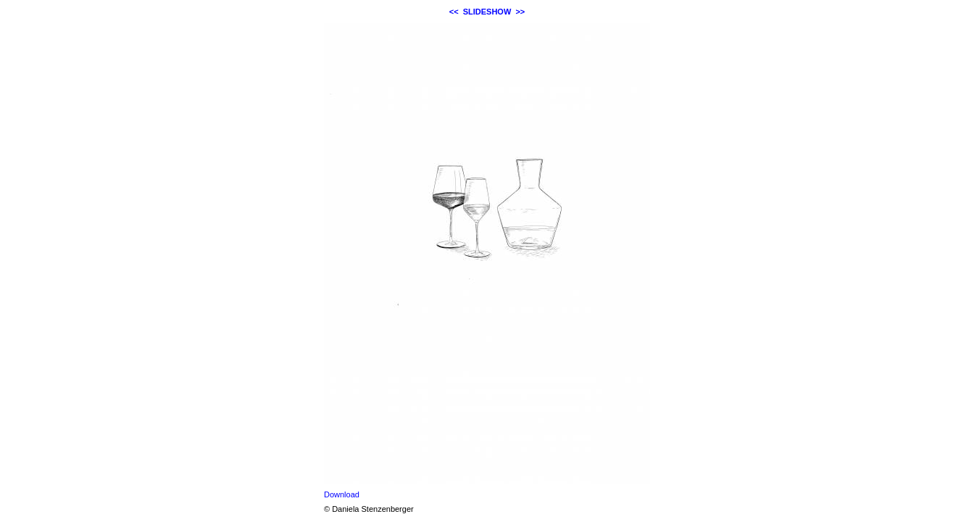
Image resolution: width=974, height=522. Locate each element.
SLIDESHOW (487, 11)
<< (454, 11)
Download (341, 494)
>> (520, 11)
